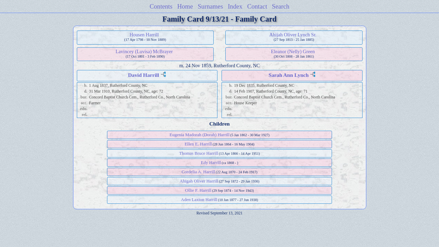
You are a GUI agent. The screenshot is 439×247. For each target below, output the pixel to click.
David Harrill (143, 75)
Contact (257, 6)
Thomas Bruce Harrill (198, 153)
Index (235, 6)
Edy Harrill (211, 162)
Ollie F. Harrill (198, 190)
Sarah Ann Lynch (289, 75)
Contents (161, 6)
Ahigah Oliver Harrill (199, 181)
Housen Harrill (144, 34)
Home (185, 6)
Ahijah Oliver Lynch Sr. (292, 34)
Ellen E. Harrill (198, 143)
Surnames (210, 6)
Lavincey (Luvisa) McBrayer (144, 51)
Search (280, 6)
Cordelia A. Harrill (198, 171)
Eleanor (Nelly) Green (293, 51)
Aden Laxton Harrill (199, 199)
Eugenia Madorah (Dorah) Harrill (199, 134)
